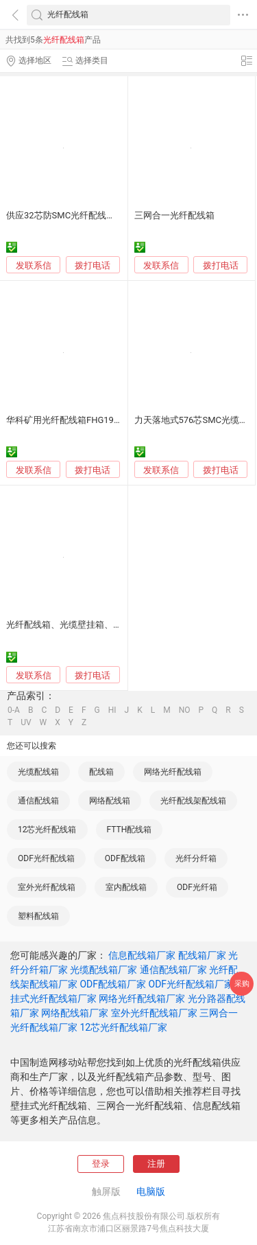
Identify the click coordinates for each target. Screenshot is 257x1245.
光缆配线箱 (38, 772)
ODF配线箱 (125, 858)
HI (112, 710)
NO (185, 710)
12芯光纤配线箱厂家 (123, 1027)
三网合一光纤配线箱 (174, 215)
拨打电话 (92, 265)
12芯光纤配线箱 (47, 829)
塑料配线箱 (38, 916)
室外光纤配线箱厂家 (154, 1012)
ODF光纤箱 (197, 887)
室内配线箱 (126, 887)
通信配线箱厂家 (173, 969)
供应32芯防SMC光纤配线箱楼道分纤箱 (83, 215)
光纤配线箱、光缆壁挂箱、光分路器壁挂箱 (90, 624)
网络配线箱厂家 (74, 1012)
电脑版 (150, 1191)
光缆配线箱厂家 (103, 969)
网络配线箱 (109, 801)
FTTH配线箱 (129, 829)
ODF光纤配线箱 (46, 858)
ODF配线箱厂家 (112, 984)
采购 (241, 983)
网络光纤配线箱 (172, 772)
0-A (14, 710)
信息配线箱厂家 (141, 955)
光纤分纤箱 (196, 858)
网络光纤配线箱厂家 (142, 998)
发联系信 (33, 265)
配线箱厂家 (202, 955)
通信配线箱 (38, 801)
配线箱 (101, 772)
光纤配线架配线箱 (193, 801)
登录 (101, 1163)
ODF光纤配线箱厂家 (191, 984)
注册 (156, 1163)
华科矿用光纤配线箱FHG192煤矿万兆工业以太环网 (107, 420)
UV (26, 722)
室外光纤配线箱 (46, 887)
